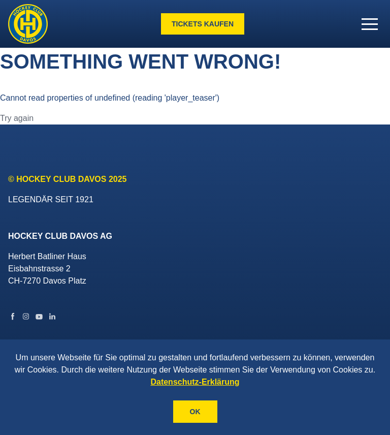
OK (195, 412)
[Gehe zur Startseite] (28, 24)
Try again (17, 118)
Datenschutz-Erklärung (194, 382)
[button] (370, 24)
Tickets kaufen (203, 24)
